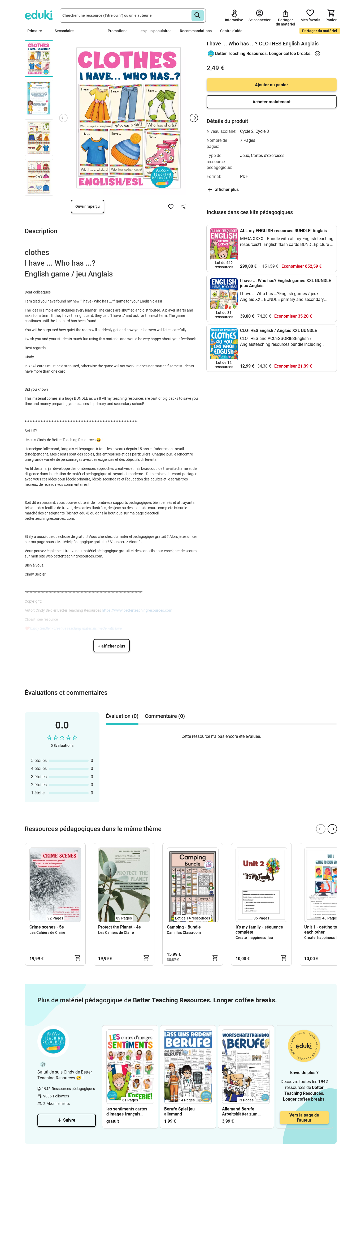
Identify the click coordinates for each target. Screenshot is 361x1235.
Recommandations (196, 31)
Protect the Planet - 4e (119, 927)
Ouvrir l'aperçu (87, 206)
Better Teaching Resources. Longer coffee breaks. (263, 53)
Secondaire (66, 31)
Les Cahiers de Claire (47, 932)
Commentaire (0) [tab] (165, 716)
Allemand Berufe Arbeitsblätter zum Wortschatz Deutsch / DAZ (242, 1111)
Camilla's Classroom (184, 932)
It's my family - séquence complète (259, 930)
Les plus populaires (154, 31)
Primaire (36, 31)
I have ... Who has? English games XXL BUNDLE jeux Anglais (285, 283)
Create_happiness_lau (254, 937)
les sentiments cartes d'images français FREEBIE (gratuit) (126, 1111)
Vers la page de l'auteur (304, 1118)
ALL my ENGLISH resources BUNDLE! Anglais (283, 230)
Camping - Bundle (184, 927)
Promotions (117, 31)
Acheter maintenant (271, 101)
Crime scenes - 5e (46, 927)
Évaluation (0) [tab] (122, 716)
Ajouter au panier (271, 84)
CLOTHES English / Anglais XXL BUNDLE (278, 330)
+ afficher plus (111, 646)
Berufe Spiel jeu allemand (179, 1111)
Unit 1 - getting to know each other (326, 930)
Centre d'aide (231, 31)
